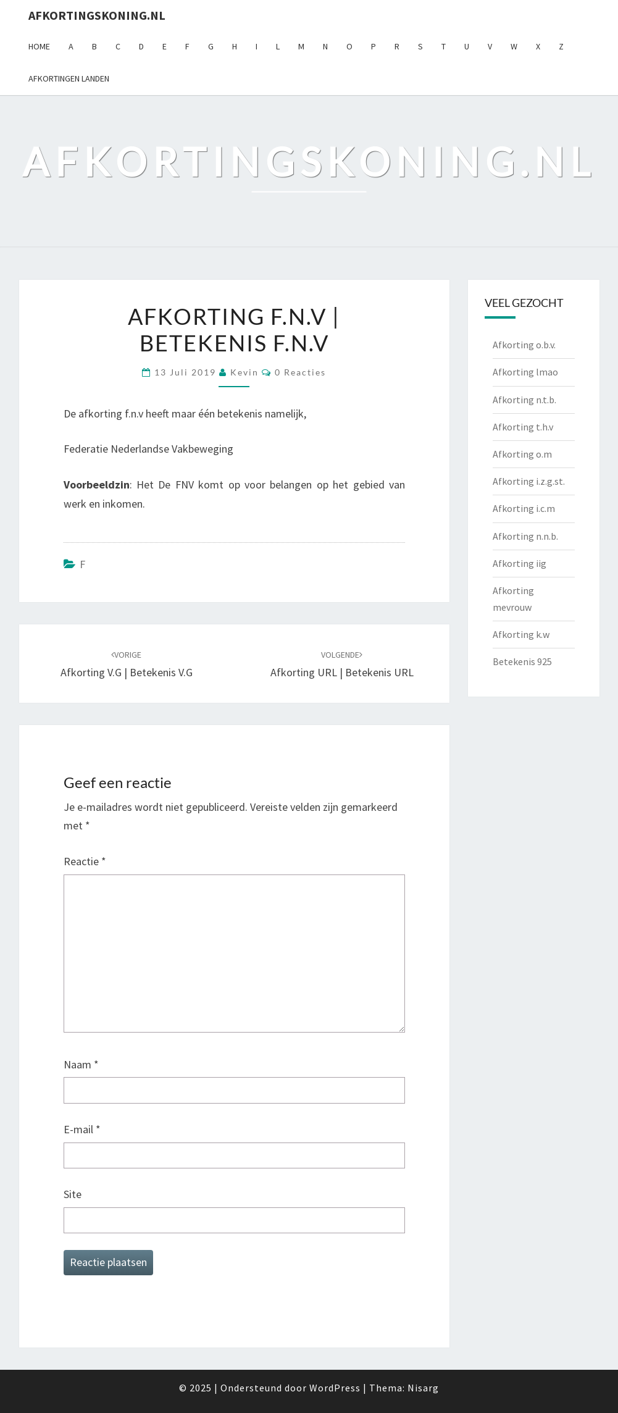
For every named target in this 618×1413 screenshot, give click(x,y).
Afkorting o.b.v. (524, 344)
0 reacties (300, 372)
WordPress (335, 1388)
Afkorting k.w (521, 634)
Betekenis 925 (522, 661)
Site (72, 1194)
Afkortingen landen (68, 78)
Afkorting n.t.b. (524, 399)
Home (39, 46)
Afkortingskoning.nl (96, 15)
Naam (81, 1064)
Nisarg (423, 1388)
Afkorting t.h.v (523, 427)
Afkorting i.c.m (524, 508)
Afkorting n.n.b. (525, 536)
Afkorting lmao (525, 372)
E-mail (82, 1129)
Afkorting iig (519, 563)
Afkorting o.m (522, 454)
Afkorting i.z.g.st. (529, 481)
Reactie (85, 861)
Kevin (244, 372)
